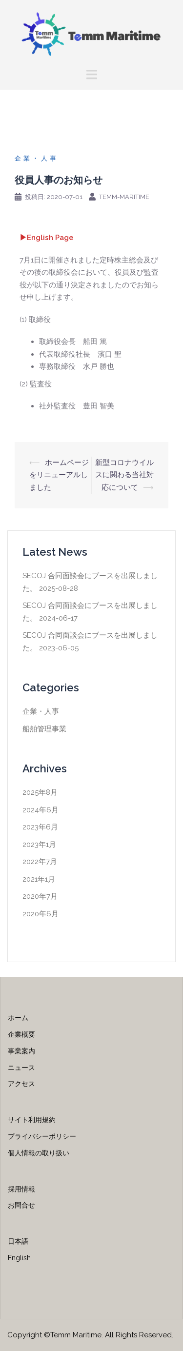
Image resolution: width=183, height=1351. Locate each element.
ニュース (21, 1067)
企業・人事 (37, 158)
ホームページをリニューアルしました (59, 475)
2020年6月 (40, 913)
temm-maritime (124, 197)
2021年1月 (38, 879)
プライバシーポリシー (42, 1136)
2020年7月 (40, 896)
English (19, 1258)
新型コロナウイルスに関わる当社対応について (124, 475)
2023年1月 (39, 844)
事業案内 (21, 1051)
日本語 (18, 1241)
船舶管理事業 (44, 729)
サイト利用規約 (32, 1120)
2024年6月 (40, 810)
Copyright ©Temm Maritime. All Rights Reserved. (90, 1335)
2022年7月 (39, 861)
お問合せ (21, 1205)
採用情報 (21, 1189)
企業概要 (21, 1034)
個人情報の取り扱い (38, 1153)
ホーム (18, 1018)
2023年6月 (40, 827)
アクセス (21, 1084)
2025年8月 (40, 792)
